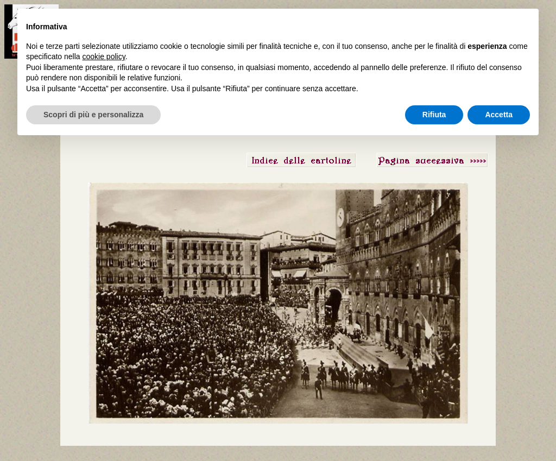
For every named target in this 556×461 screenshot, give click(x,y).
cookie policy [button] (104, 56)
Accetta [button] (499, 114)
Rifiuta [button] (434, 114)
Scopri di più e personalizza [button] (93, 114)
